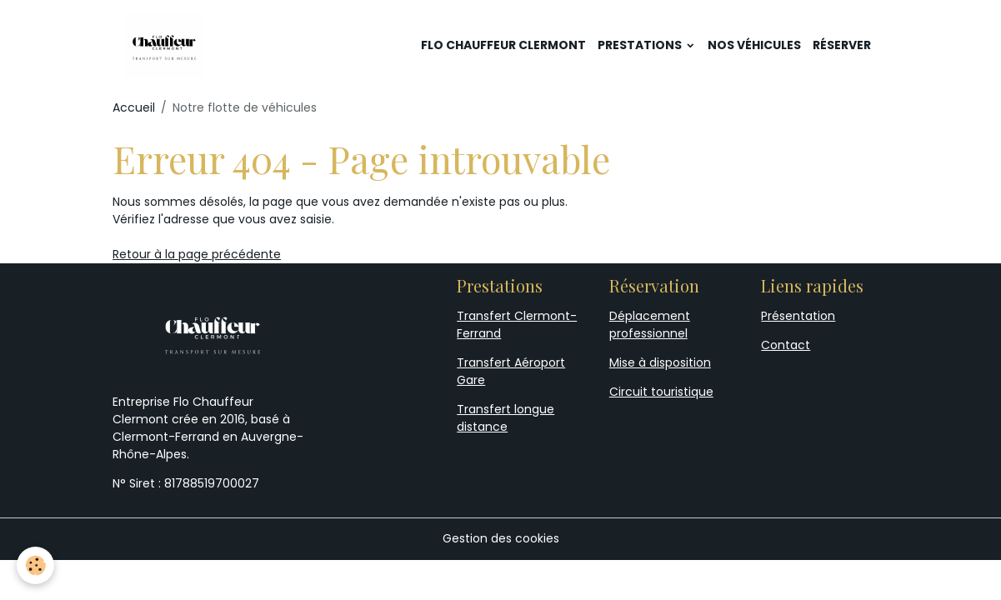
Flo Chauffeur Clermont (503, 45)
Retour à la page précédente (197, 254)
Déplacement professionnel (649, 325)
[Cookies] (35, 565)
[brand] (167, 45)
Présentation (798, 316)
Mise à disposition (660, 362)
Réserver (842, 45)
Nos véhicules (754, 45)
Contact (785, 345)
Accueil (134, 107)
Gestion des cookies (501, 538)
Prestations (641, 45)
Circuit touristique (661, 391)
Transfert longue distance (505, 418)
